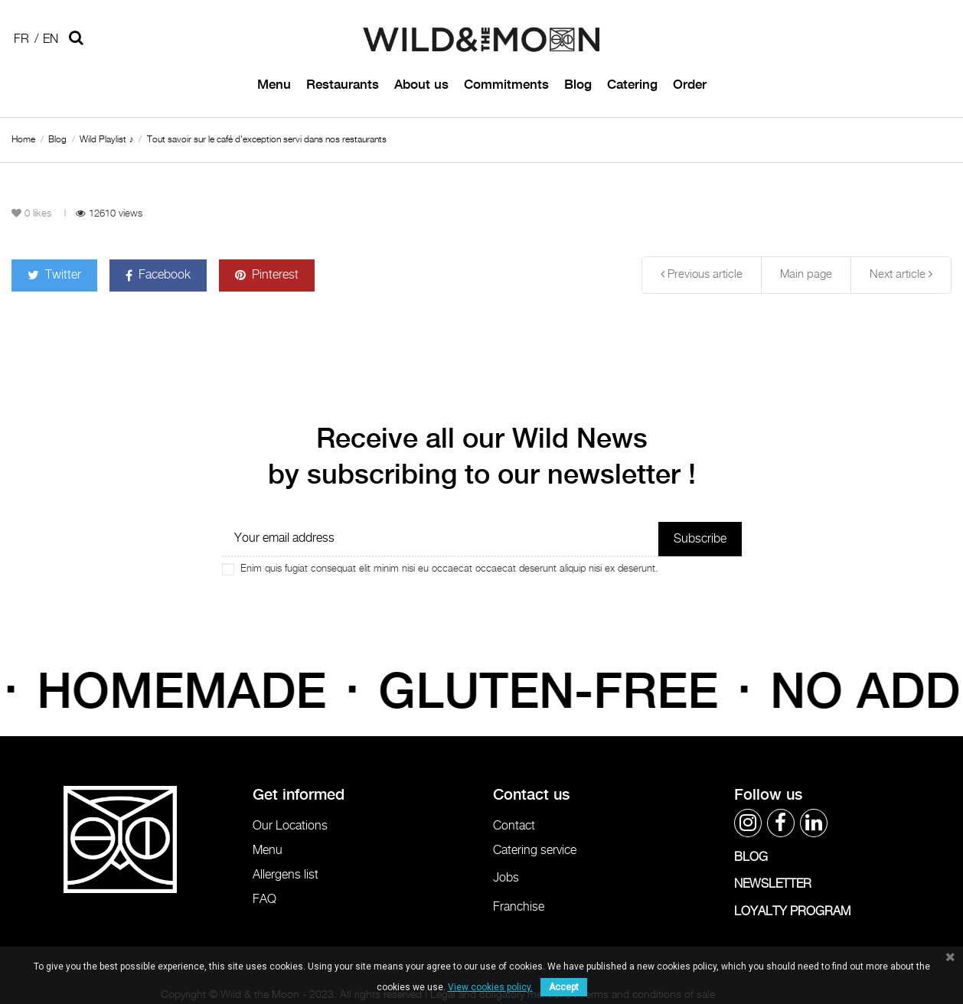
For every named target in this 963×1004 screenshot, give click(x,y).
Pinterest (267, 275)
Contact (514, 826)
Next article (901, 274)
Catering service (534, 850)
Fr (21, 39)
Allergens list (285, 875)
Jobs (506, 878)
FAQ (264, 899)
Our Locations (290, 826)
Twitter (54, 275)
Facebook (158, 275)
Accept (564, 987)
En (50, 39)
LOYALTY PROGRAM (792, 911)
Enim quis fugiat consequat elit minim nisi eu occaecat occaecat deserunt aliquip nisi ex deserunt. (449, 569)
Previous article (702, 274)
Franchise (518, 907)
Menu (267, 850)
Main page (806, 274)
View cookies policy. (490, 987)
